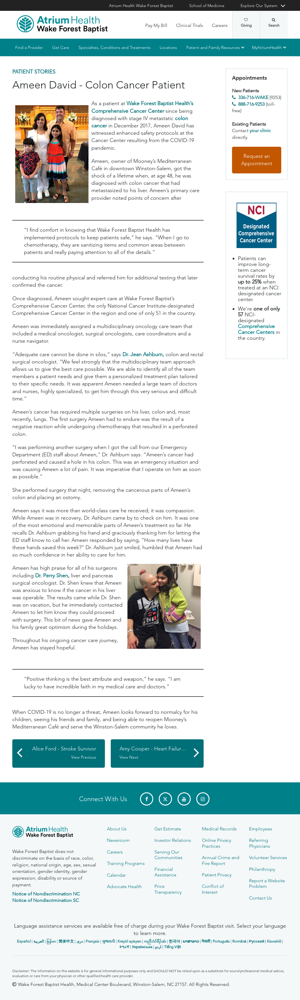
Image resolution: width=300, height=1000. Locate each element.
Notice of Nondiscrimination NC (46, 894)
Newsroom (118, 840)
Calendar (116, 875)
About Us (117, 829)
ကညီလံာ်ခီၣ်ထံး (155, 941)
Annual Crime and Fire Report (220, 860)
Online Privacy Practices (216, 843)
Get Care (60, 47)
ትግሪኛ (124, 947)
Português (221, 941)
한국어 (174, 941)
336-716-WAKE (253, 97)
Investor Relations (172, 840)
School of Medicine (206, 5)
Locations (168, 47)
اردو (158, 947)
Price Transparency (168, 889)
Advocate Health (124, 886)
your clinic (260, 130)
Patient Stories (33, 72)
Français (92, 941)
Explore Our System (259, 5)
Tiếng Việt (172, 947)
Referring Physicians (259, 843)
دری (79, 941)
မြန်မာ (51, 941)
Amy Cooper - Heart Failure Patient (161, 752)
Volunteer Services (268, 857)
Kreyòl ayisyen (129, 941)
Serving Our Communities (168, 854)
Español (24, 941)
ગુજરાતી (108, 941)
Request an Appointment (256, 160)
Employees (260, 829)
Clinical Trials (189, 25)
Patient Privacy (216, 875)
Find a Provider (29, 47)
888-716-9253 (251, 104)
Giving (246, 23)
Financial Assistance (165, 872)
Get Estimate (167, 829)
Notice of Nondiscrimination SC (45, 900)
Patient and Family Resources (213, 47)
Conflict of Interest (213, 889)
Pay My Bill (156, 25)
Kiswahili (274, 941)
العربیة (38, 941)
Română (239, 941)
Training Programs (126, 863)
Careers (220, 25)
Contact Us (260, 898)
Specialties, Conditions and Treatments (115, 47)
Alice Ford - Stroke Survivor (61, 752)
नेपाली (206, 941)
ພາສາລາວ (191, 941)
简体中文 (66, 941)
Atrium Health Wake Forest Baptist (141, 5)
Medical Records (219, 829)
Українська (142, 947)
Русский (257, 941)
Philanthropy (262, 869)
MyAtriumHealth (267, 47)
